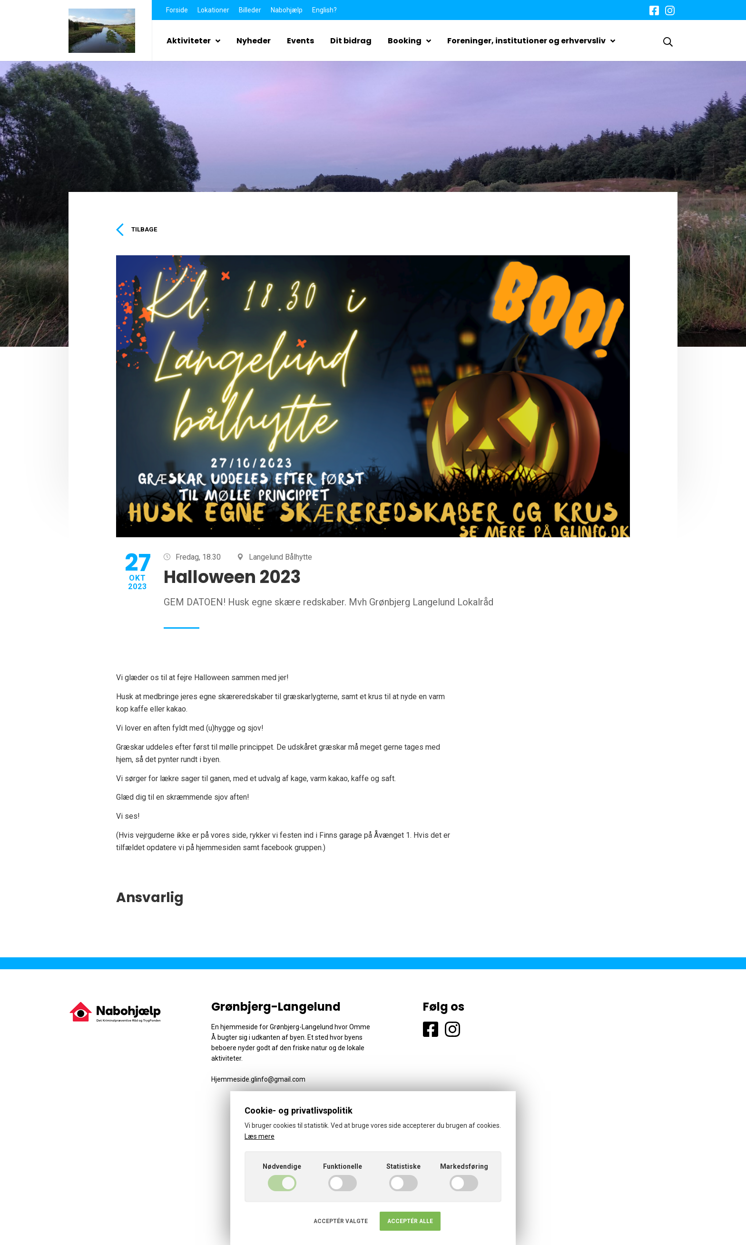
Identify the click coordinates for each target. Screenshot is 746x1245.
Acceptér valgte (341, 1221)
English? (324, 10)
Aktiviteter (193, 40)
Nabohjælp (287, 10)
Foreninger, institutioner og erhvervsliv (531, 40)
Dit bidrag (351, 40)
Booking (409, 40)
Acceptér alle (410, 1221)
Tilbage (138, 230)
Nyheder (253, 40)
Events (300, 40)
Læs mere (260, 1136)
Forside (177, 10)
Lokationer (213, 10)
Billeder (250, 10)
